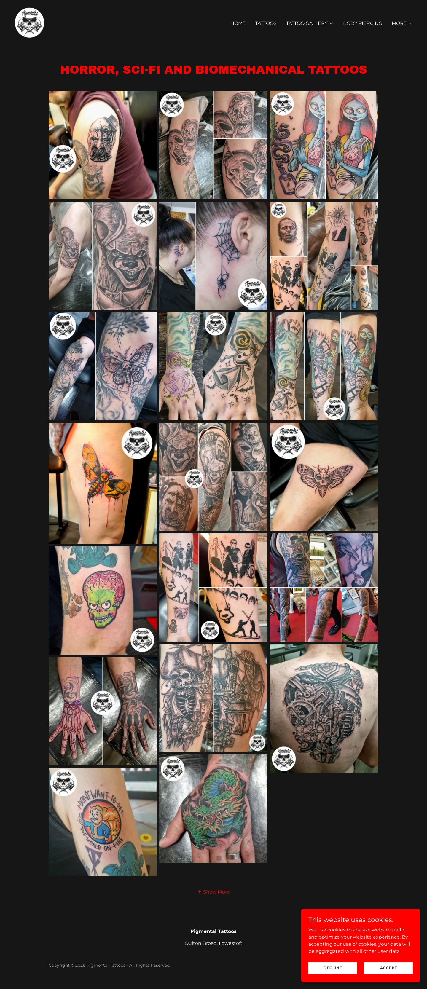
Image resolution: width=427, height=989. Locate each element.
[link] (29, 22)
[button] (310, 23)
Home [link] (238, 23)
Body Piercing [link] (362, 23)
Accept (388, 968)
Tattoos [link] (266, 23)
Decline (333, 968)
